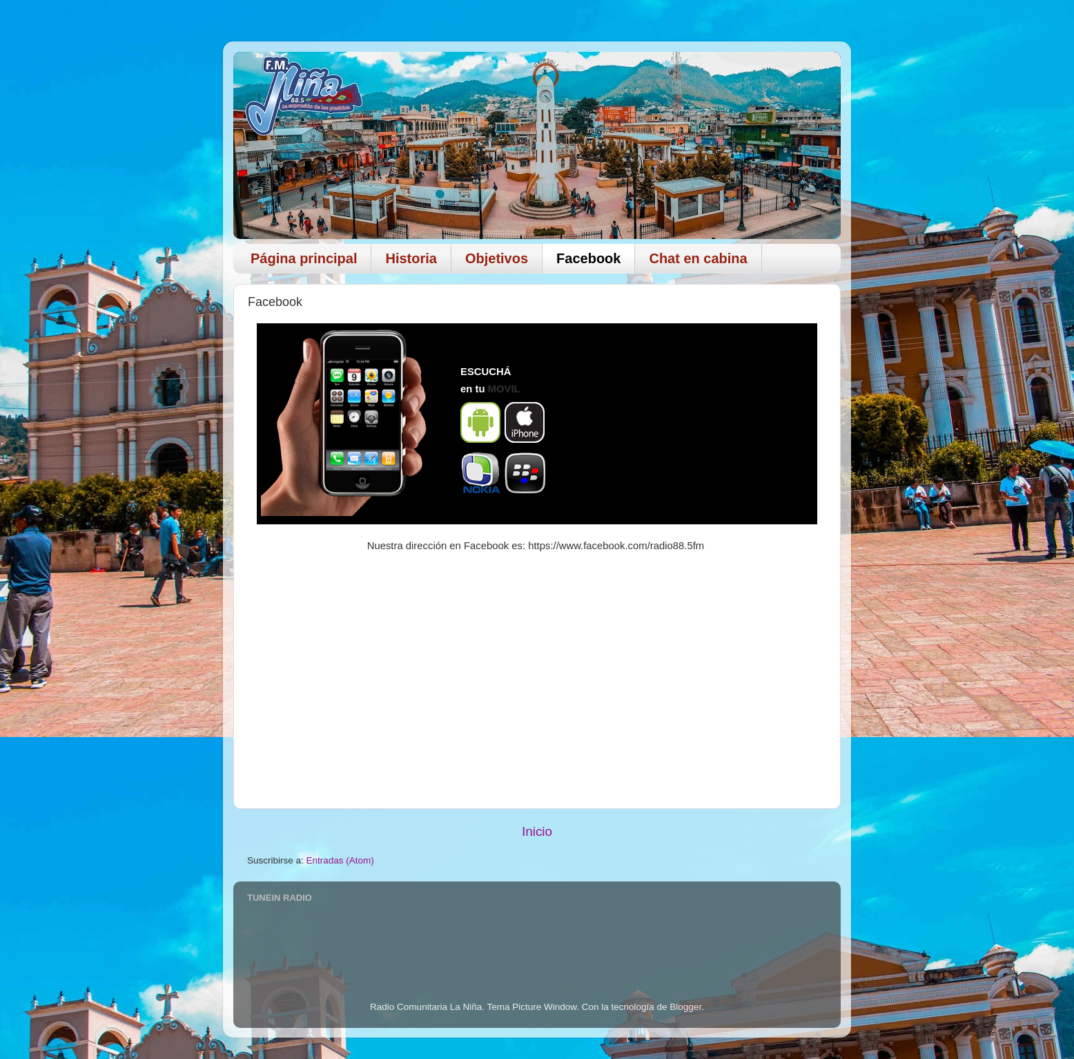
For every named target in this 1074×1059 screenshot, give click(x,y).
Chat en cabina (698, 258)
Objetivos (496, 258)
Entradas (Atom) (340, 860)
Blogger (685, 1007)
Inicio (537, 831)
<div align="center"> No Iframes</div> (681, 423)
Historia (410, 258)
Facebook (588, 258)
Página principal (304, 258)
